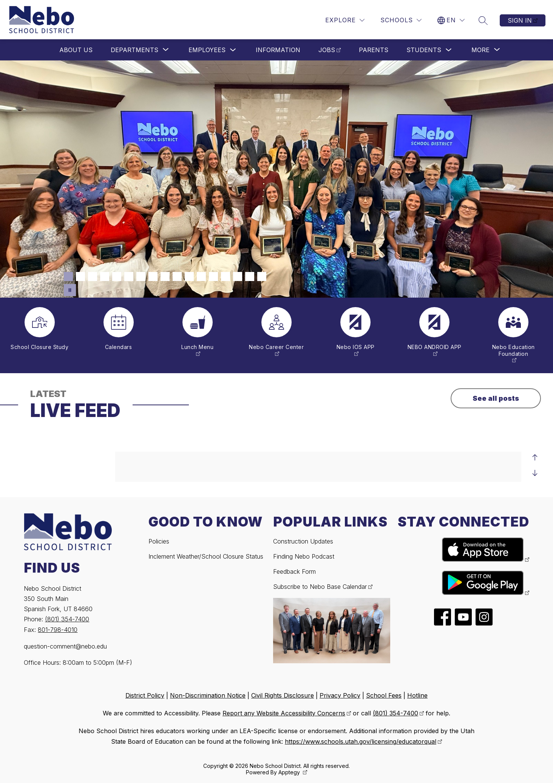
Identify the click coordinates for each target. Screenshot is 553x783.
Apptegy (289, 772)
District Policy (144, 695)
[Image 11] (189, 276)
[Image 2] (80, 276)
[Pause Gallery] (70, 290)
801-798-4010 (57, 629)
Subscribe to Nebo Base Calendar (320, 586)
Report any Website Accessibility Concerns (283, 713)
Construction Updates (303, 541)
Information (278, 50)
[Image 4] (104, 276)
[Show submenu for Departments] (134, 49)
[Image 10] (177, 276)
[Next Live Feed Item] (535, 473)
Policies (158, 541)
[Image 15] (237, 276)
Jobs (326, 50)
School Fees (384, 695)
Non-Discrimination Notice (208, 695)
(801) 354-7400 (67, 619)
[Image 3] (92, 276)
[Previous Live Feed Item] (535, 458)
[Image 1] (68, 276)
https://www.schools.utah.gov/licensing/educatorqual (360, 741)
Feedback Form (294, 571)
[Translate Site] (451, 20)
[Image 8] (153, 276)
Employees (207, 50)
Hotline (417, 695)
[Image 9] (165, 276)
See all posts (496, 398)
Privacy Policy (340, 695)
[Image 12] (201, 276)
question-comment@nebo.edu (65, 646)
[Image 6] (128, 276)
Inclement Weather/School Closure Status (205, 556)
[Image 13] (213, 276)
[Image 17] (261, 276)
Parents (373, 50)
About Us (76, 50)
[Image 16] (249, 276)
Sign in (520, 20)
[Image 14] (225, 276)
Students (423, 50)
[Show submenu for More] (480, 49)
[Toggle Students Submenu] (448, 50)
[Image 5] (116, 276)
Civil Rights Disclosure (282, 695)
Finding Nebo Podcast (303, 556)
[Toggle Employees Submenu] (233, 50)
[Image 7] (140, 276)
